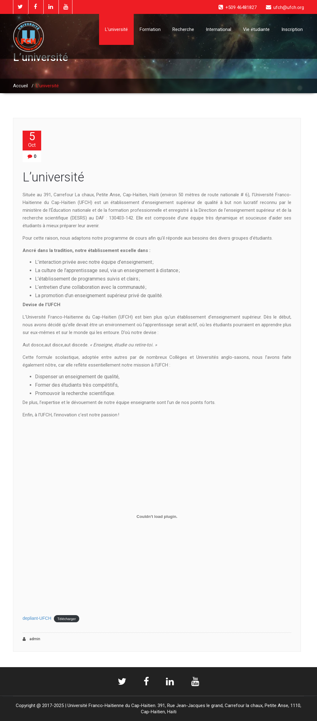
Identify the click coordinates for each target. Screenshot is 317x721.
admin (31, 639)
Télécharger (66, 618)
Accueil (20, 86)
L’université (116, 29)
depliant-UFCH (37, 618)
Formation (150, 29)
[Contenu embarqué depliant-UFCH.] (157, 516)
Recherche (183, 29)
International (218, 29)
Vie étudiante (256, 29)
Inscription (292, 29)
